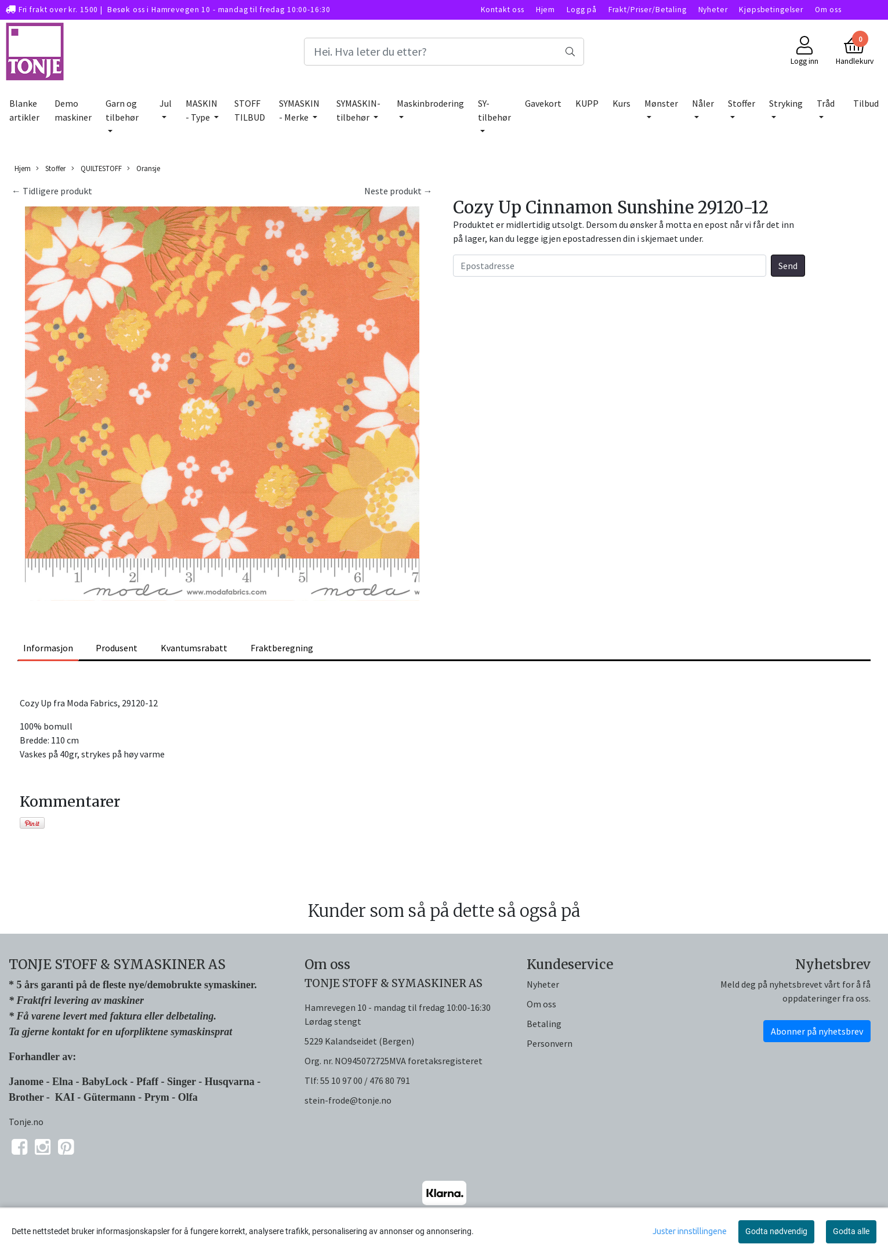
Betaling (544, 1023)
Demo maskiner (73, 110)
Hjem (545, 9)
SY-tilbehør (494, 110)
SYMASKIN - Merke (299, 110)
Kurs (621, 103)
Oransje (143, 168)
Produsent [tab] (116, 648)
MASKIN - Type (202, 110)
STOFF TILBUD (249, 110)
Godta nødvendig (776, 1231)
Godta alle (851, 1231)
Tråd (826, 103)
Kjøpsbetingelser (771, 9)
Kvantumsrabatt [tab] (194, 648)
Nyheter (713, 9)
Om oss (828, 9)
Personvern (549, 1043)
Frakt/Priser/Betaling (647, 9)
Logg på (582, 9)
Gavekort (543, 103)
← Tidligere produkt (52, 191)
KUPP (587, 103)
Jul (166, 103)
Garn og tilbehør (122, 110)
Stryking (786, 103)
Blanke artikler (24, 110)
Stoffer (741, 103)
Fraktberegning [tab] (282, 648)
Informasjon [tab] (48, 648)
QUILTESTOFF (96, 168)
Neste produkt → (398, 191)
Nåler (703, 103)
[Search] (444, 52)
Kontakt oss (502, 9)
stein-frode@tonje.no (348, 1100)
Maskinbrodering (430, 103)
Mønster (661, 103)
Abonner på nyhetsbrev (817, 1031)
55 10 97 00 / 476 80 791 (365, 1080)
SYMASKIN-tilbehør (358, 110)
